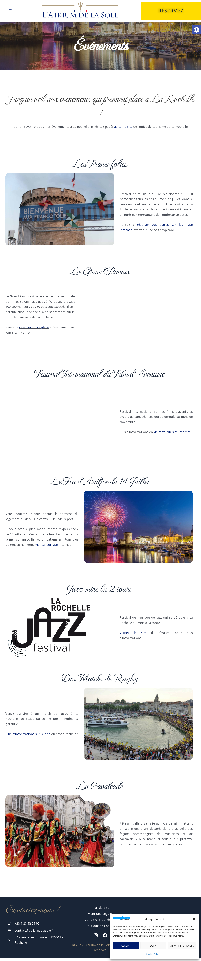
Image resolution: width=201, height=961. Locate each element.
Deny (153, 945)
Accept (126, 945)
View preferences (182, 945)
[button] (194, 919)
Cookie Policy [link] (152, 954)
